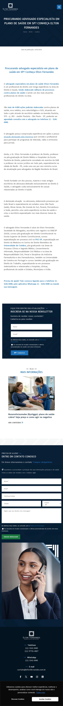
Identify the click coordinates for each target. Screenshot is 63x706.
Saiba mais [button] (40, 692)
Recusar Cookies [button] (17, 699)
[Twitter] (26, 677)
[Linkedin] (42, 677)
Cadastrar (21, 353)
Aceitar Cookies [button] (45, 699)
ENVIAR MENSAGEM (11, 537)
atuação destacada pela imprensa (18, 136)
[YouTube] (31, 677)
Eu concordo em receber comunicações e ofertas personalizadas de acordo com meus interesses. (27, 346)
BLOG (31, 32)
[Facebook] (20, 677)
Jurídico (37, 32)
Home (25, 32)
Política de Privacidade (37, 526)
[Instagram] (37, 677)
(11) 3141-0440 (31, 648)
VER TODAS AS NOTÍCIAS (49, 433)
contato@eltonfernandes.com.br (31, 669)
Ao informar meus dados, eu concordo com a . (28, 341)
